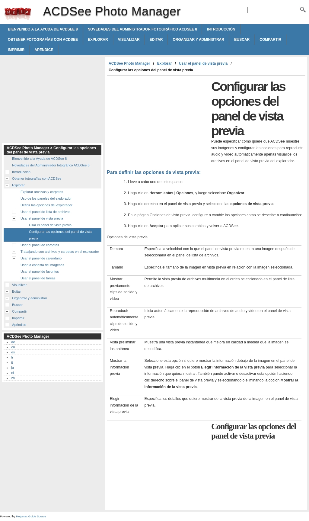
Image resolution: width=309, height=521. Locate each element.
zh (13, 378)
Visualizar (129, 39)
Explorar (98, 39)
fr (12, 357)
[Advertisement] (157, 121)
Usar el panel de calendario (41, 258)
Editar (156, 39)
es (13, 352)
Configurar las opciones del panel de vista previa (60, 235)
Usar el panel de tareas (38, 278)
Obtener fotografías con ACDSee (43, 39)
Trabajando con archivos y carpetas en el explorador (60, 251)
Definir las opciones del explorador (46, 205)
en (13, 347)
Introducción (221, 29)
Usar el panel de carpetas (40, 245)
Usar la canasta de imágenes (42, 265)
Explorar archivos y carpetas (42, 192)
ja (12, 367)
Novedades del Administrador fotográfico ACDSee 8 (142, 29)
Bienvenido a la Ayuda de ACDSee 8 (43, 29)
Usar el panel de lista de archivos (45, 212)
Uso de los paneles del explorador (46, 198)
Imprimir (16, 50)
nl (12, 373)
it (12, 362)
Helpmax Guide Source (31, 516)
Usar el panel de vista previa (203, 63)
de (13, 342)
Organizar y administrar (198, 39)
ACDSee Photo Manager (18, 14)
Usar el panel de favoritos (40, 271)
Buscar (242, 39)
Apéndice (43, 50)
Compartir (270, 39)
